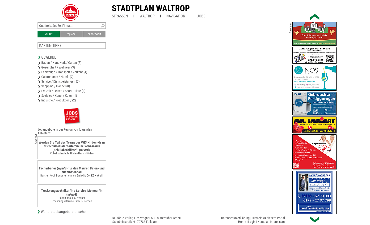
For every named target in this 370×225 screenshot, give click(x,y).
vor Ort (49, 34)
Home (242, 222)
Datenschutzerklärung (235, 218)
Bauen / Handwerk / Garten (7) (61, 62)
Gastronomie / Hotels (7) (57, 77)
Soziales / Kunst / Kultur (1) (59, 95)
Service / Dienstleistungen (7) (60, 81)
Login (252, 222)
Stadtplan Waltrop (151, 8)
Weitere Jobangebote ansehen (64, 211)
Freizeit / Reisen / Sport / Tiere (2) (63, 91)
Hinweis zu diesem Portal (268, 218)
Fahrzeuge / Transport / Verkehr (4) (64, 72)
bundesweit (94, 34)
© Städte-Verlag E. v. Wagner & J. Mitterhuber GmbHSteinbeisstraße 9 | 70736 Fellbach (146, 220)
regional (71, 34)
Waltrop (147, 16)
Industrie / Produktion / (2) (58, 100)
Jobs (201, 16)
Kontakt (263, 222)
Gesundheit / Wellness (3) (58, 67)
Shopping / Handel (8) (55, 86)
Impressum (277, 222)
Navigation (175, 16)
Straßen (120, 16)
